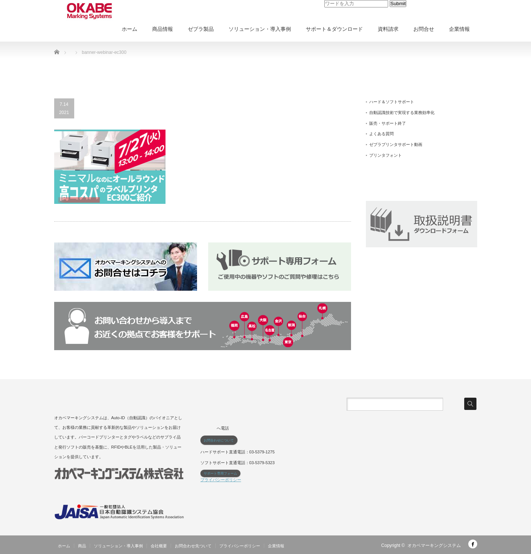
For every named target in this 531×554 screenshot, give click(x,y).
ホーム (129, 29)
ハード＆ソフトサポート (391, 102)
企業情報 (459, 29)
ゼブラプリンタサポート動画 (395, 144)
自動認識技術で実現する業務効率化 (402, 112)
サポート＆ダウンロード (334, 29)
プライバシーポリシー (220, 480)
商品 (82, 546)
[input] (356, 3)
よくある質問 (381, 133)
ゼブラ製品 (201, 29)
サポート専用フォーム (220, 473)
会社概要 (159, 546)
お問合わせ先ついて (193, 546)
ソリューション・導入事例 (260, 29)
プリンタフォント (385, 155)
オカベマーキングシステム (434, 545)
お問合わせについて (219, 440)
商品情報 (162, 29)
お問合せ (423, 29)
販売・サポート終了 (387, 123)
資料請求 (388, 29)
